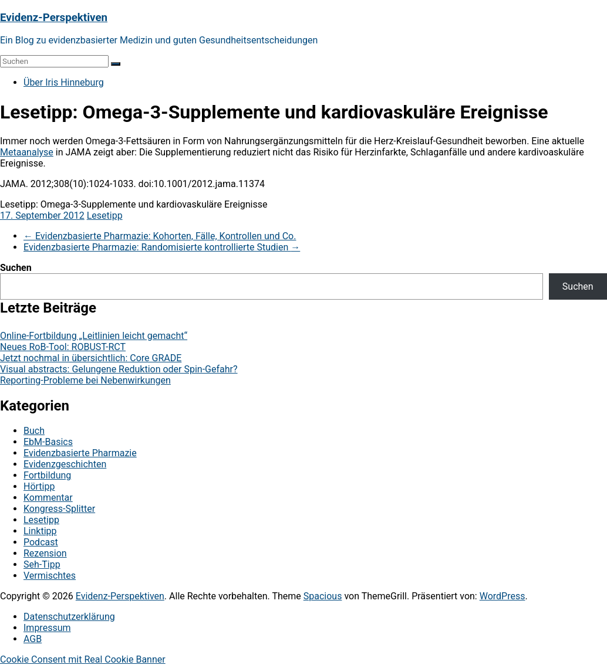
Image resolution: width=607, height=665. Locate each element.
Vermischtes (49, 575)
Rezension (45, 553)
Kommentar (48, 497)
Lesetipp (105, 215)
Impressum (47, 627)
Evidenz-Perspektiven (53, 17)
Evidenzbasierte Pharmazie (80, 453)
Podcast (40, 542)
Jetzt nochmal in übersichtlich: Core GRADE (90, 358)
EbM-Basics (48, 441)
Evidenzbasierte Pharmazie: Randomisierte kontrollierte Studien (161, 247)
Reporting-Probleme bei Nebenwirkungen (85, 380)
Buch (34, 430)
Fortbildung (47, 475)
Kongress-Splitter (59, 508)
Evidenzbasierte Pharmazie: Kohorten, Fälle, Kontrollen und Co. (159, 236)
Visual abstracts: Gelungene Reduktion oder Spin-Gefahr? (119, 369)
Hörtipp (39, 486)
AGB (32, 638)
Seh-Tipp (41, 564)
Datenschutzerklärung (69, 616)
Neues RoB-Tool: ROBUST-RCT (63, 346)
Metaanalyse (26, 152)
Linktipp (40, 531)
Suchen (16, 267)
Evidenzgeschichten (64, 464)
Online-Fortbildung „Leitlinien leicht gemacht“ (93, 335)
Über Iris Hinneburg (63, 82)
